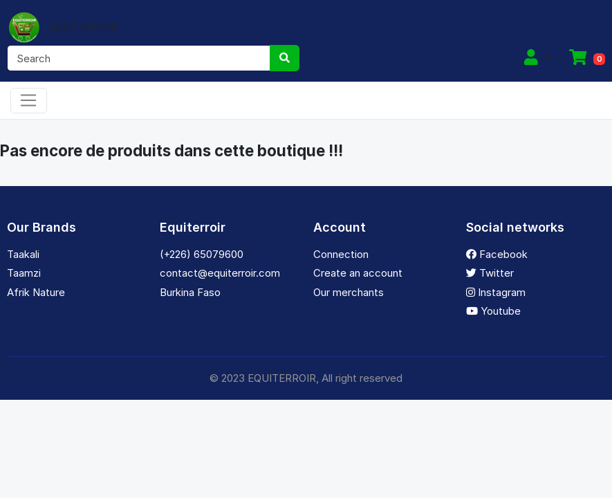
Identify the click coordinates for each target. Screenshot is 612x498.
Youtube (493, 310)
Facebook (497, 254)
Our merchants (348, 292)
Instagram (496, 292)
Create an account (357, 272)
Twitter (490, 272)
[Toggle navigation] (28, 101)
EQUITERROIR (62, 26)
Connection (341, 254)
